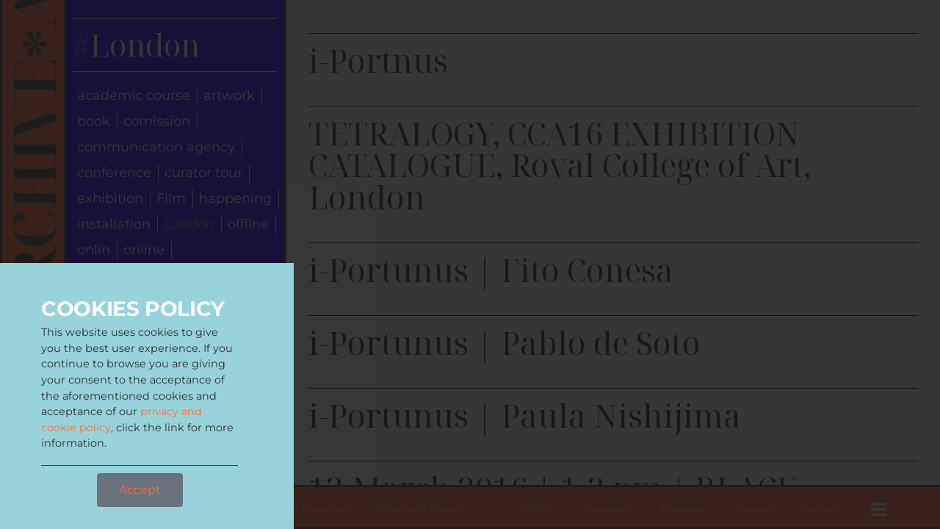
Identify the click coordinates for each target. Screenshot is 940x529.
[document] (470, 264)
